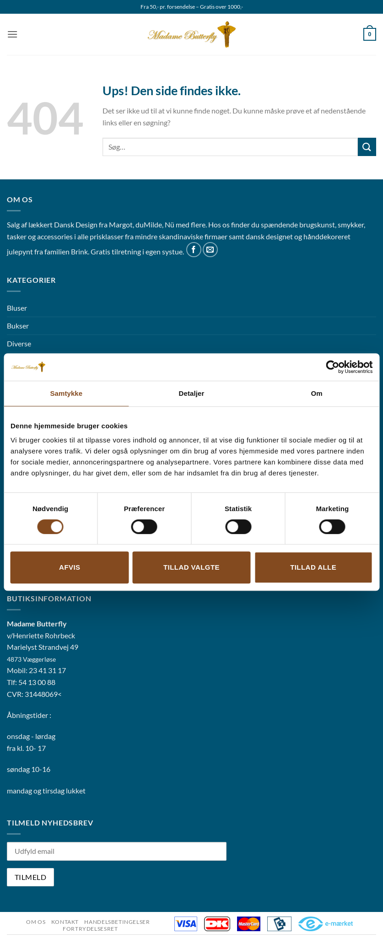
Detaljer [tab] (192, 393)
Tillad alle (313, 567)
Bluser (17, 307)
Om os (35, 921)
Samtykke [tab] (66, 393)
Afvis (69, 567)
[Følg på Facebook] (193, 249)
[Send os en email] (210, 249)
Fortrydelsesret (90, 928)
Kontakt (65, 921)
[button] (12, 34)
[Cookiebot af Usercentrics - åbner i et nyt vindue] (332, 367)
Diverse (19, 343)
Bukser (18, 325)
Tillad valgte (191, 567)
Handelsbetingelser (117, 921)
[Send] (367, 147)
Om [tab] (317, 393)
